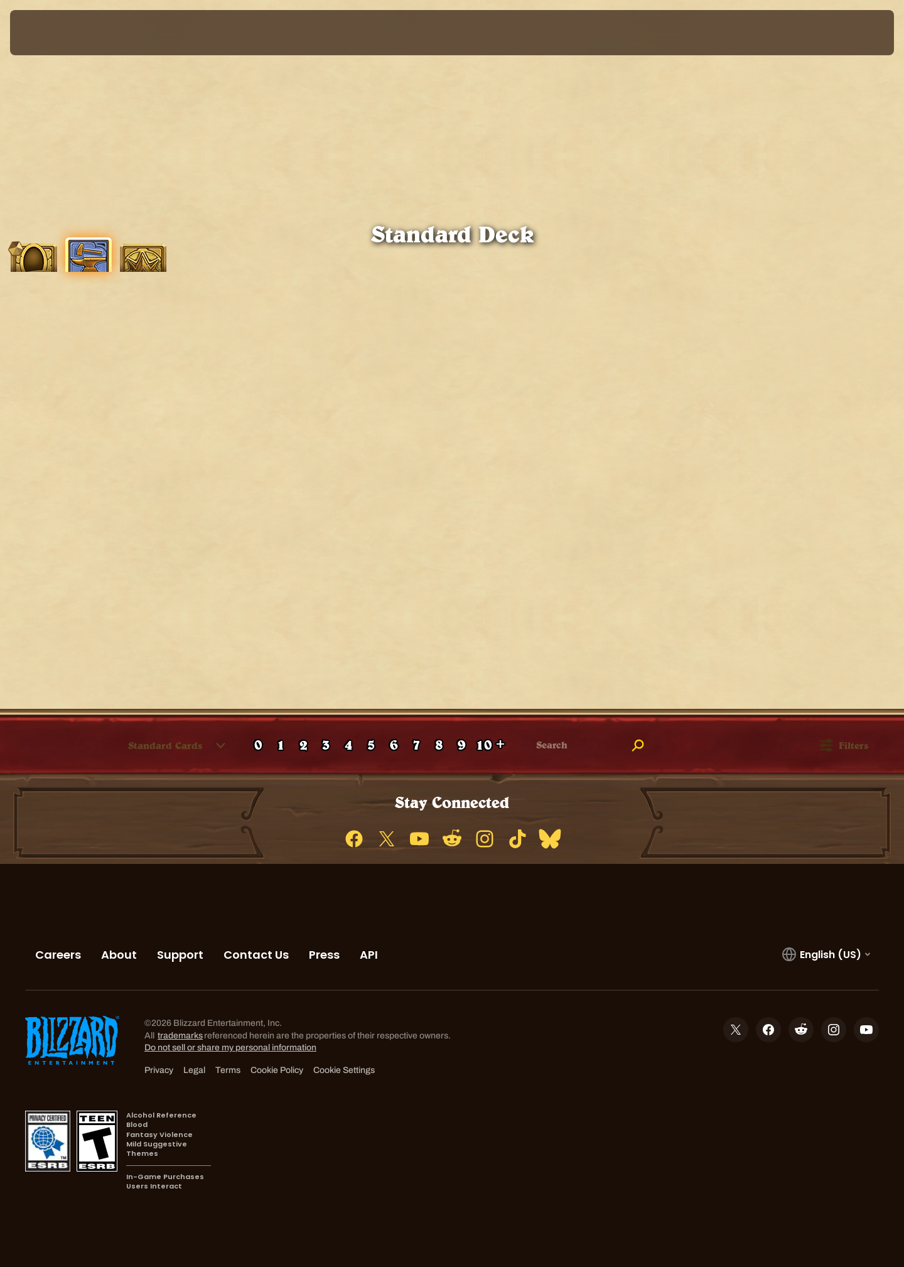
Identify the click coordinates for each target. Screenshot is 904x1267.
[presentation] (56, 32)
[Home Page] (125, 32)
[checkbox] (22, 746)
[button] (165, 745)
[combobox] (157, 745)
